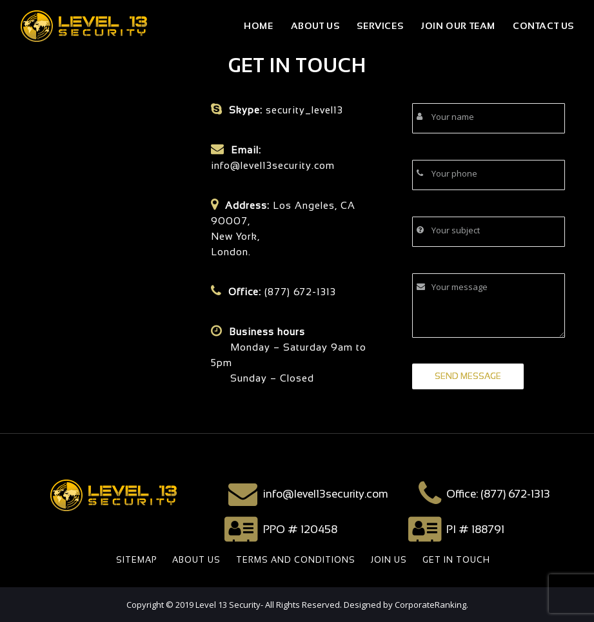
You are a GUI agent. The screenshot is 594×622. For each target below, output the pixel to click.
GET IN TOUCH (456, 560)
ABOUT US (196, 560)
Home (258, 26)
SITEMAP (136, 560)
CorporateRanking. (431, 604)
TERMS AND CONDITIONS (295, 560)
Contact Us (543, 26)
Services (380, 26)
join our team (458, 26)
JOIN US (389, 560)
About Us (315, 26)
